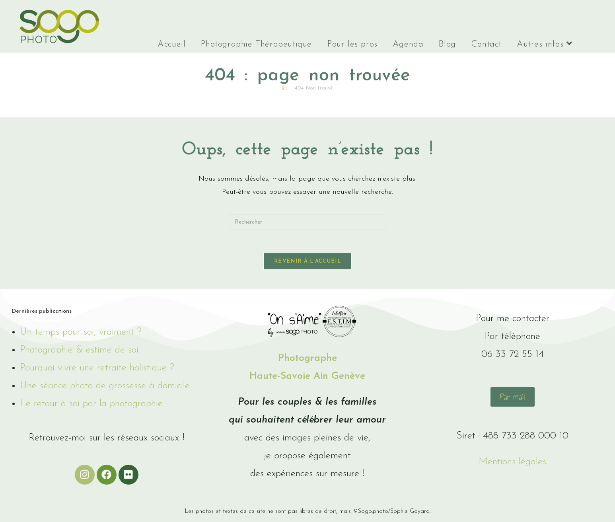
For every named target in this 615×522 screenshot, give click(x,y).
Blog (446, 44)
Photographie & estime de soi (79, 352)
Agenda (408, 44)
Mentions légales (512, 463)
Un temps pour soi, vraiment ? (81, 334)
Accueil (171, 44)
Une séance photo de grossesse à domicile (105, 388)
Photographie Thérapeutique (256, 44)
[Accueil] (284, 88)
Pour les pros (352, 44)
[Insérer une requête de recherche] (307, 222)
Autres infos (544, 44)
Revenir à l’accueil (307, 262)
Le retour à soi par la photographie (91, 406)
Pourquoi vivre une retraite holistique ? (97, 370)
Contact (486, 44)
